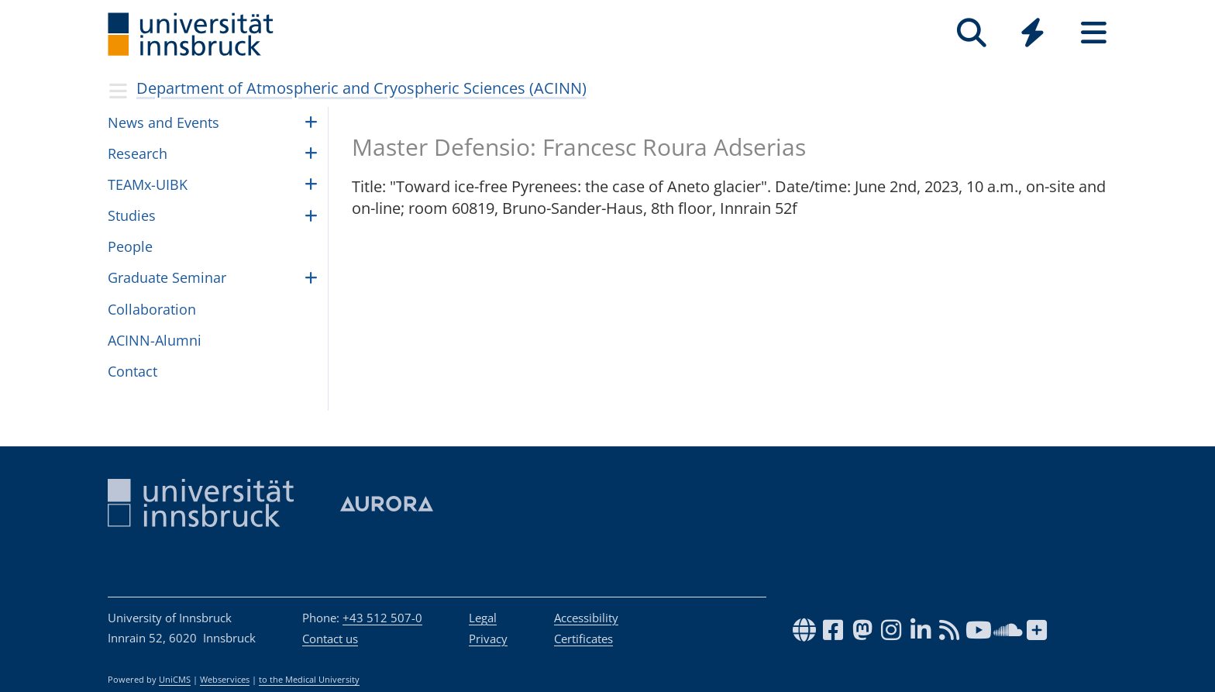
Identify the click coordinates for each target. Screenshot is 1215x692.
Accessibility (586, 617)
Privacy (488, 638)
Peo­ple (130, 246)
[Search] (971, 33)
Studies (132, 215)
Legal (483, 617)
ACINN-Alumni (154, 340)
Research (137, 153)
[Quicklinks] (1032, 33)
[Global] (1032, 34)
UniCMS (175, 679)
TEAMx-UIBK (148, 184)
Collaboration (152, 309)
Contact (132, 371)
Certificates (583, 638)
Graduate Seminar (167, 277)
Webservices (225, 679)
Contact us (330, 638)
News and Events (163, 122)
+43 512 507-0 (382, 617)
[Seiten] (1093, 33)
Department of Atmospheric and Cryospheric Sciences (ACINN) (361, 87)
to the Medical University (309, 679)
